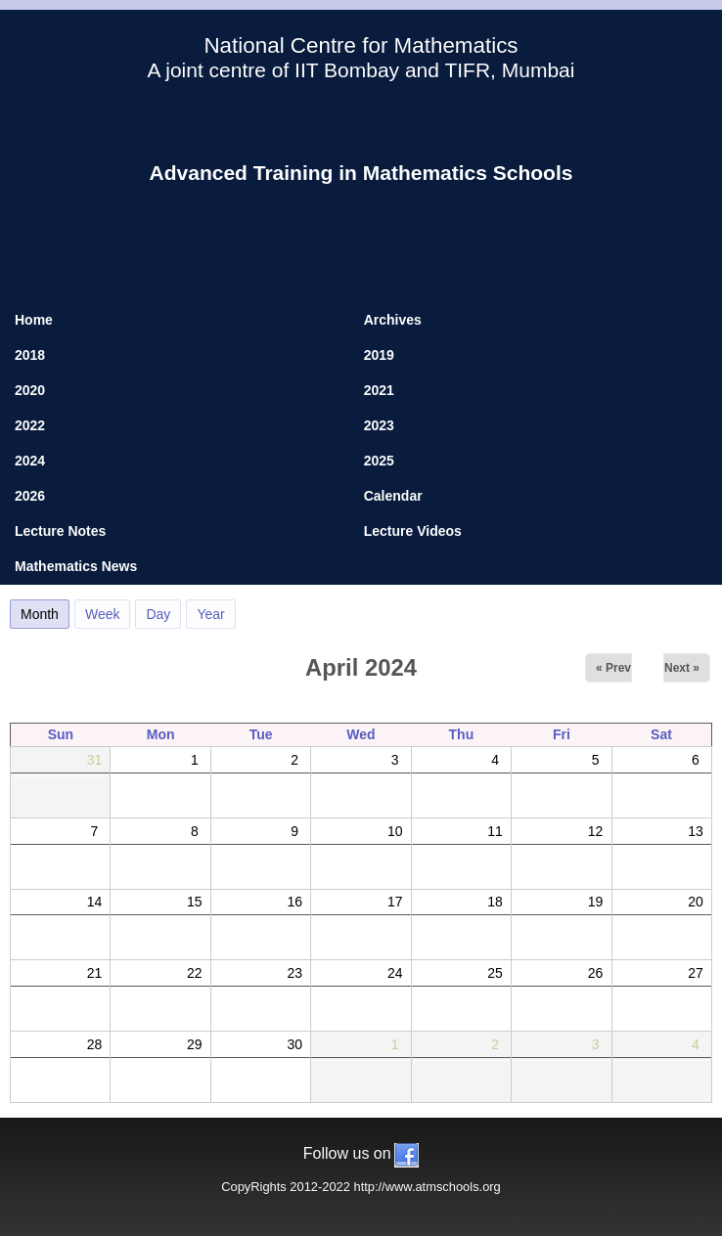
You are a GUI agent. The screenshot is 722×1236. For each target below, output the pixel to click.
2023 (379, 425)
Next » (681, 668)
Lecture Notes (60, 531)
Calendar (393, 496)
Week (102, 614)
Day (158, 614)
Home (34, 320)
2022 (30, 425)
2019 (379, 355)
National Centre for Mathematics (360, 45)
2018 (30, 355)
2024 (30, 460)
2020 (30, 390)
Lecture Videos (413, 531)
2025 (379, 460)
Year (210, 614)
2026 (30, 496)
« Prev (613, 668)
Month (45, 611)
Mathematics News (76, 566)
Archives (393, 320)
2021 (379, 390)
